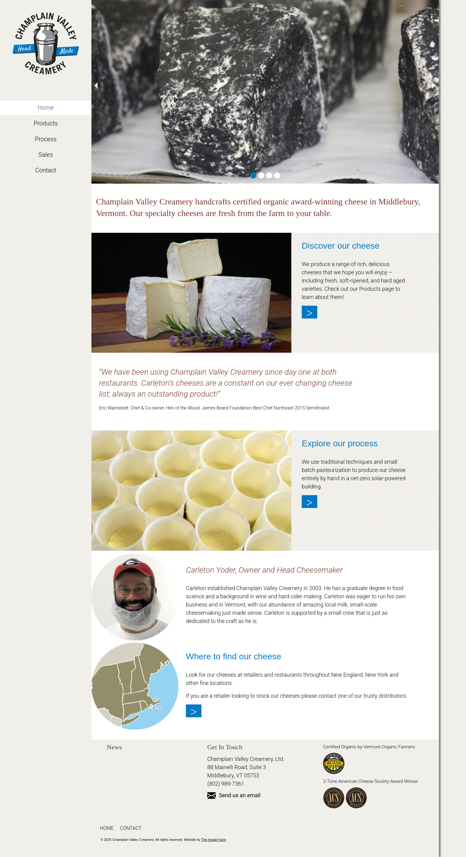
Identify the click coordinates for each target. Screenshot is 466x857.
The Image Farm (213, 839)
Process (46, 139)
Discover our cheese (340, 245)
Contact (45, 170)
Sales (45, 154)
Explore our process (340, 443)
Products (46, 123)
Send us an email (234, 795)
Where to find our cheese (233, 656)
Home (45, 107)
